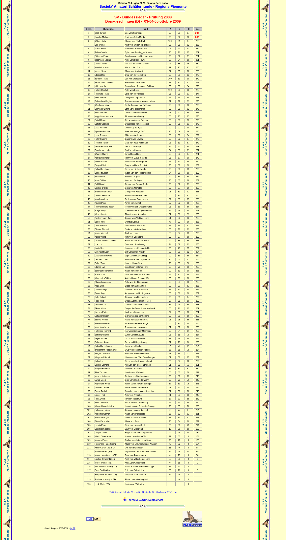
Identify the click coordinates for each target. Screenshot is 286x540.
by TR (72, 528)
